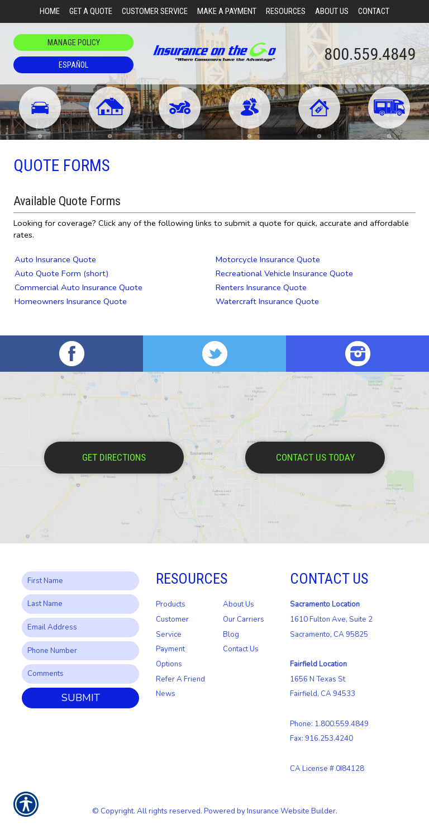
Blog (231, 635)
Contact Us (241, 649)
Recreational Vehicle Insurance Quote (284, 273)
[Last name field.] (80, 604)
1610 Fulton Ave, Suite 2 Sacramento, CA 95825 (331, 619)
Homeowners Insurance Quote (71, 301)
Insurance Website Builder (291, 811)
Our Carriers (243, 619)
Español (73, 64)
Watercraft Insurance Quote (267, 301)
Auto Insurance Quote (55, 259)
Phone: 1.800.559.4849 (329, 724)
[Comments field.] (80, 674)
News (165, 694)
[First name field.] (80, 581)
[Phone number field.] (80, 651)
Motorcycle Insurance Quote (268, 259)
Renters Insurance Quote (261, 287)
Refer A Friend (180, 679)
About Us (238, 604)
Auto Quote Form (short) (62, 273)
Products (170, 604)
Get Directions (114, 457)
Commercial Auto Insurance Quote (78, 287)
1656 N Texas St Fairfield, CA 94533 (322, 679)
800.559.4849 (370, 54)
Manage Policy (73, 42)
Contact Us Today (315, 457)
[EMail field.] (80, 627)
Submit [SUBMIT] (80, 697)
